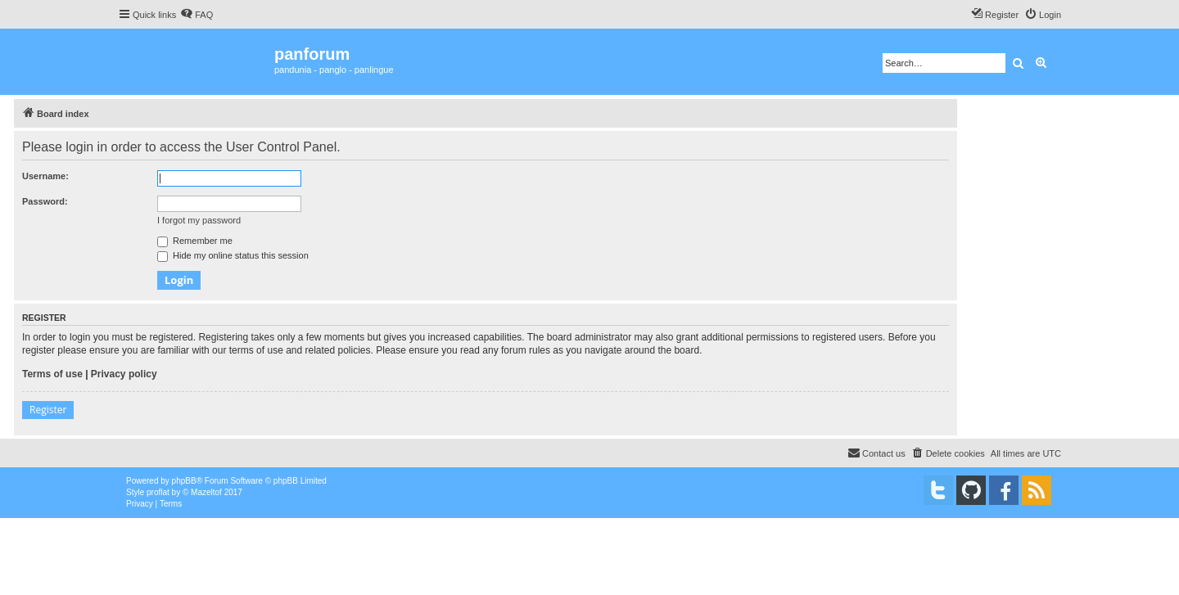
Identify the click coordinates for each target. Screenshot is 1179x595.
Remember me (195, 241)
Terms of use (52, 374)
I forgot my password (199, 220)
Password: (45, 201)
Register (47, 410)
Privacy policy (124, 374)
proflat (158, 492)
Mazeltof (206, 492)
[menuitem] (196, 15)
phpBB (184, 480)
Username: (45, 176)
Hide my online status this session (233, 255)
